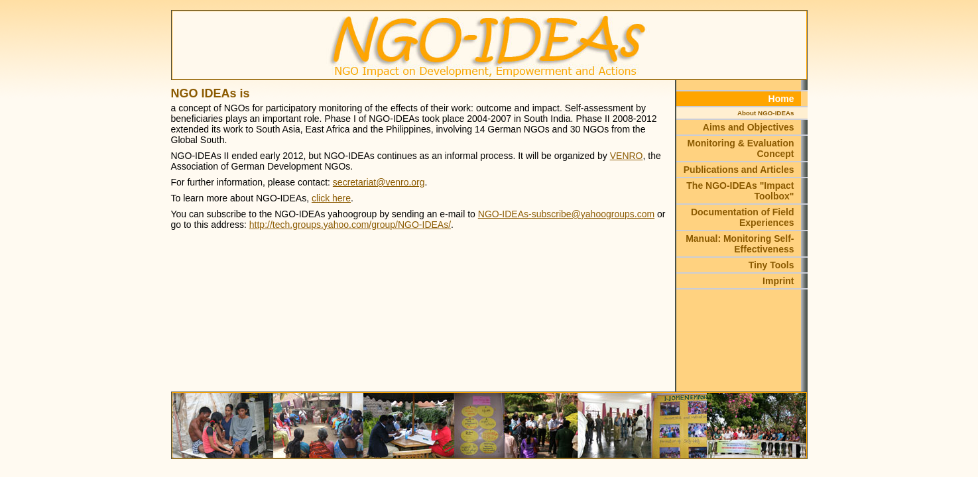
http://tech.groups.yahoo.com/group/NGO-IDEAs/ (350, 224)
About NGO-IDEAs (765, 113)
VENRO (626, 155)
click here (331, 198)
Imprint (778, 281)
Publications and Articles (739, 169)
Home (781, 98)
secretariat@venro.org (379, 182)
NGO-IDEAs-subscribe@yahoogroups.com (566, 214)
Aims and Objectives (748, 127)
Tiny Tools (771, 265)
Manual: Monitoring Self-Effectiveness (740, 243)
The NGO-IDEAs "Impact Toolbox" (740, 190)
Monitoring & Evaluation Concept (741, 148)
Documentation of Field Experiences (742, 217)
